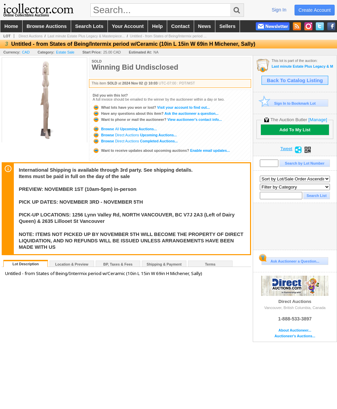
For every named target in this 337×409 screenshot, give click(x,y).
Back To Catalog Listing (295, 80)
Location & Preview (71, 264)
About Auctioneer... (294, 330)
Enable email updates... (161, 150)
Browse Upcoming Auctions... (125, 129)
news (204, 26)
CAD (26, 52)
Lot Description (25, 264)
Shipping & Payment (164, 264)
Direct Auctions (30, 36)
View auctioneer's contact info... (157, 119)
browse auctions (47, 26)
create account (315, 10)
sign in (279, 9)
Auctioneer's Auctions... (294, 336)
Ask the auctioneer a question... (155, 113)
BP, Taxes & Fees (118, 264)
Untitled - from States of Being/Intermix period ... (168, 36)
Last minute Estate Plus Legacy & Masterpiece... (86, 36)
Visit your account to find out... (151, 107)
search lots (89, 26)
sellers (227, 26)
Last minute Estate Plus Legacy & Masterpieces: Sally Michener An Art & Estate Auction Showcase (302, 66)
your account (128, 26)
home (11, 26)
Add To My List (294, 129)
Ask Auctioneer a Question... (290, 260)
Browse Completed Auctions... (135, 141)
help (157, 26)
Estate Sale (65, 52)
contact (180, 26)
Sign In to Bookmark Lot (289, 103)
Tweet (286, 148)
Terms (210, 264)
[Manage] (317, 119)
